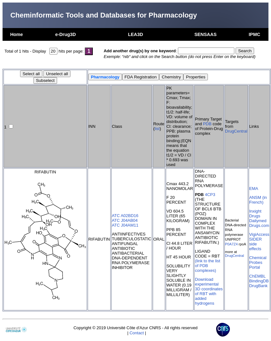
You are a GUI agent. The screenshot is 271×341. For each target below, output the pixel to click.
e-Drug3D (65, 34)
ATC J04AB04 (125, 220)
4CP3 (210, 194)
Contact (136, 332)
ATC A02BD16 (125, 215)
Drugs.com (259, 225)
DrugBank (258, 285)
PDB (207, 123)
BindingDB (259, 281)
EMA (253, 188)
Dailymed (258, 220)
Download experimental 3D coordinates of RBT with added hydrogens (209, 291)
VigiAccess (259, 234)
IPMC (254, 34)
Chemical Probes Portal (258, 262)
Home (16, 34)
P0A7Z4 (231, 244)
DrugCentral (236, 131)
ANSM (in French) (258, 200)
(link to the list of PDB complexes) (207, 265)
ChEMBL (257, 276)
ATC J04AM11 (125, 225)
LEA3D (135, 34)
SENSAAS (205, 34)
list (157, 128)
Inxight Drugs (255, 213)
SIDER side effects (255, 244)
